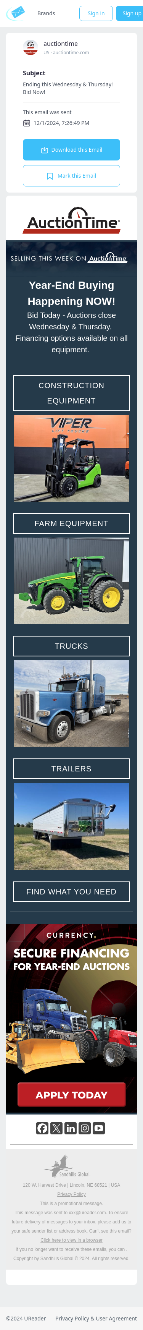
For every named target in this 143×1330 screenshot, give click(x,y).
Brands (46, 13)
